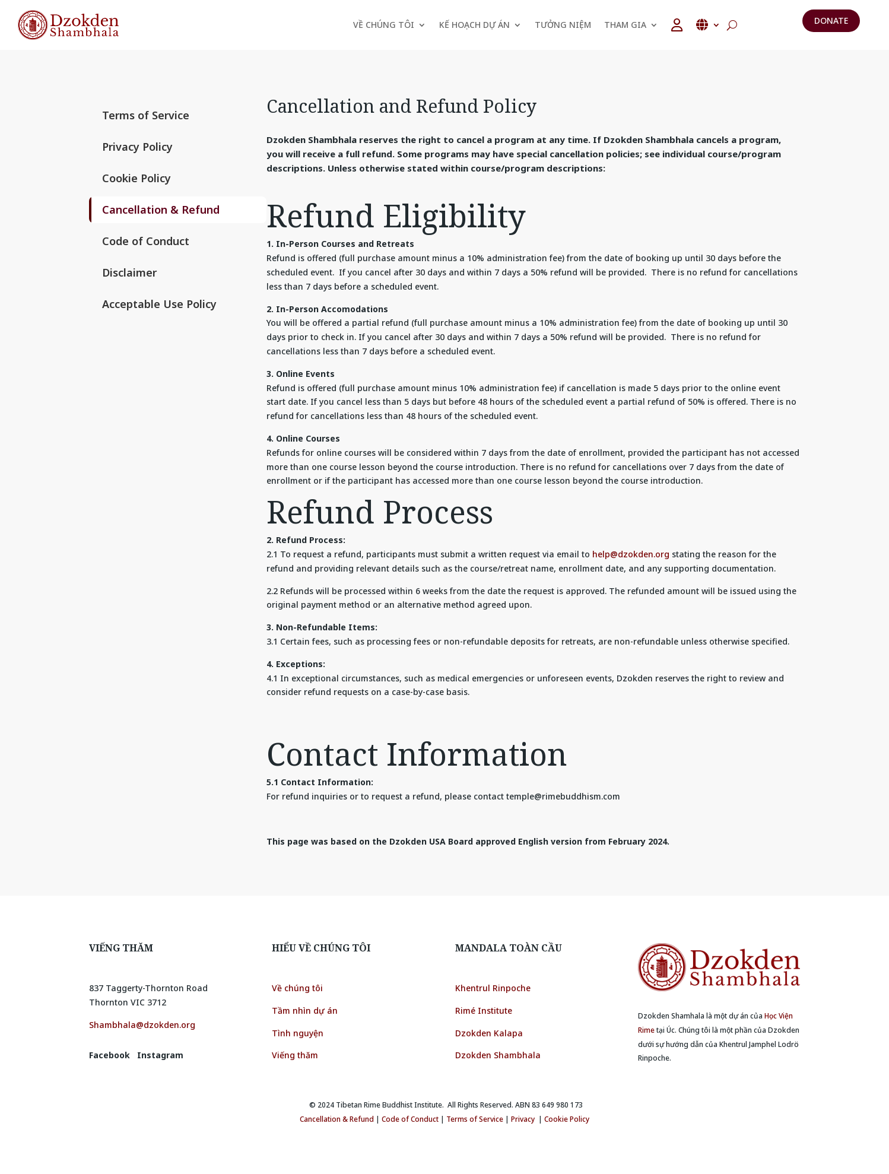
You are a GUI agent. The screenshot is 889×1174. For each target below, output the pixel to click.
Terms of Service (145, 115)
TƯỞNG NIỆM (563, 24)
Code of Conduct (145, 241)
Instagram (160, 1055)
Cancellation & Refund (161, 209)
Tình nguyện (297, 1033)
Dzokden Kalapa (489, 1033)
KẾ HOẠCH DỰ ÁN (474, 24)
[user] (676, 25)
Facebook (109, 1055)
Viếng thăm (296, 1055)
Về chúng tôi (297, 988)
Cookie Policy (136, 178)
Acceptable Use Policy (159, 304)
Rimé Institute (483, 1010)
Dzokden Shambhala (498, 1055)
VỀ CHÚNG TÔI (383, 24)
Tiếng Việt (708, 25)
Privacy (522, 1119)
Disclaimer (129, 272)
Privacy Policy (137, 146)
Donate (831, 20)
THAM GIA (625, 24)
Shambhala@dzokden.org (142, 1024)
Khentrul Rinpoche (493, 988)
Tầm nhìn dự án (305, 1010)
